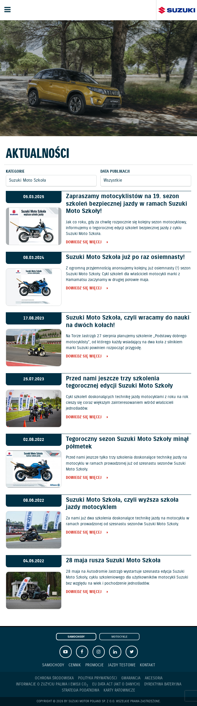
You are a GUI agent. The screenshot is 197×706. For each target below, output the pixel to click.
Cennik (74, 665)
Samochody (76, 637)
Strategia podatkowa (80, 690)
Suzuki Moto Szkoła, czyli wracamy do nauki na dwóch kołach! (127, 321)
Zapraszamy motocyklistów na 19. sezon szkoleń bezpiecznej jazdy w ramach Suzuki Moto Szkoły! (126, 203)
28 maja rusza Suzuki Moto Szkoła (113, 561)
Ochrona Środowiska (54, 678)
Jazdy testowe (121, 665)
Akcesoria (153, 678)
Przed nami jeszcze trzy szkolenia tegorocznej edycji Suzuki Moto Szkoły (119, 382)
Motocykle (119, 637)
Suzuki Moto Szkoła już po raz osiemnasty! (125, 257)
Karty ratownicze (119, 690)
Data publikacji (115, 171)
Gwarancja (130, 678)
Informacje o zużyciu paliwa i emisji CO (52, 684)
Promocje (94, 665)
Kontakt (147, 665)
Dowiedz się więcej (84, 243)
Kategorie (15, 171)
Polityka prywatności (97, 678)
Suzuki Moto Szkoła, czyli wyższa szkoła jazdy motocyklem (122, 503)
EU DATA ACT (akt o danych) (116, 684)
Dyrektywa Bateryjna (162, 684)
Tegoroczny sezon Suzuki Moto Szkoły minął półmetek (127, 442)
